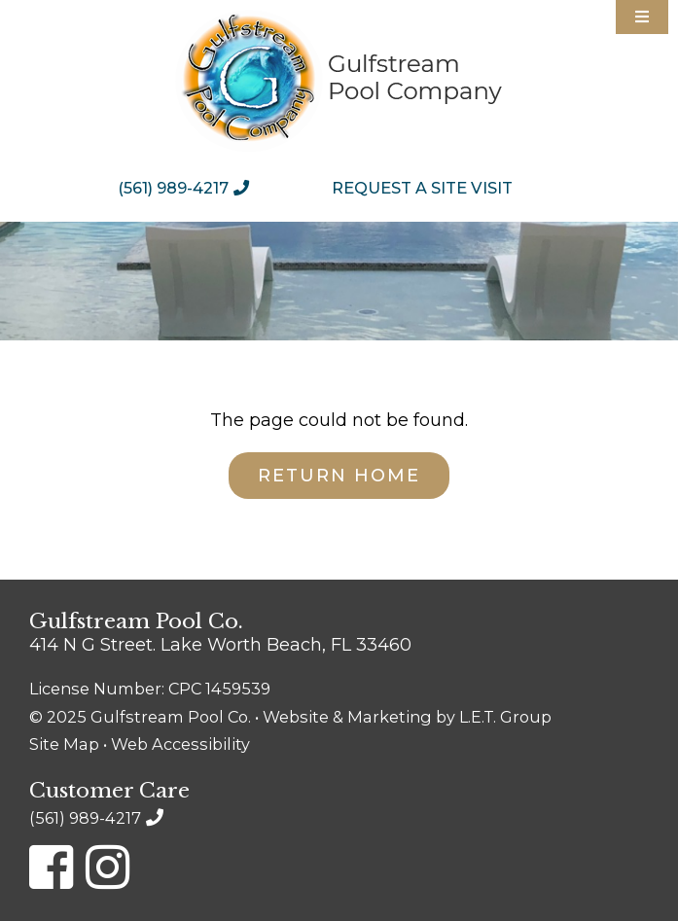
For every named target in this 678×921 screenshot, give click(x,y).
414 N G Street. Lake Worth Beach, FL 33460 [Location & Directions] (220, 644)
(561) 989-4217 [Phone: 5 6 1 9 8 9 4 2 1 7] (173, 187)
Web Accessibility (180, 744)
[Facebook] (51, 867)
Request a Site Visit (422, 187)
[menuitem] (188, 187)
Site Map (64, 744)
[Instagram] (107, 867)
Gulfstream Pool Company (339, 81)
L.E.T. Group (505, 716)
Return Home (339, 475)
